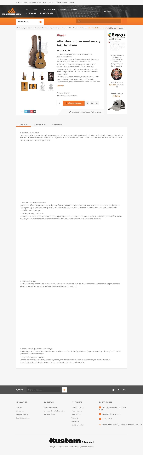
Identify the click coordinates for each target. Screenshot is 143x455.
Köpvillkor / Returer (51, 407)
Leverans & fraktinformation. (54, 411)
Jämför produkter (78, 425)
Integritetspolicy (22, 414)
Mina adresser (77, 411)
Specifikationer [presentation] (40, 124)
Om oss (19, 407)
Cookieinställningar (23, 418)
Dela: (22, 111)
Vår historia (20, 411)
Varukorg (75, 418)
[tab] (23, 124)
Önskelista (75, 421)
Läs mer (60, 86)
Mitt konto (123, 10)
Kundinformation (78, 407)
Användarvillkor (49, 414)
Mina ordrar (76, 414)
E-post (112, 85)
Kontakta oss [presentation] (57, 124)
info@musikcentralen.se (111, 414)
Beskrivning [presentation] (23, 124)
